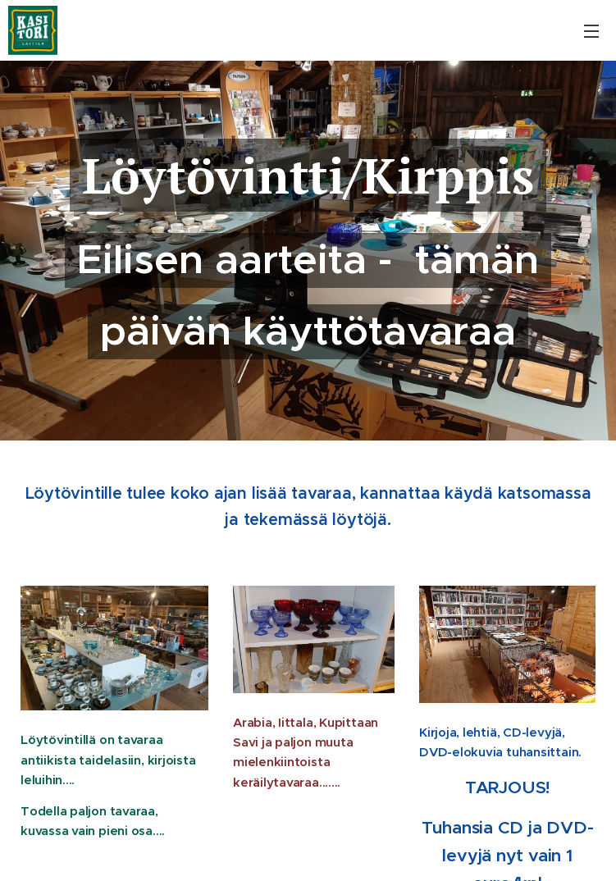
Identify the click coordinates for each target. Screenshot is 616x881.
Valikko (591, 31)
